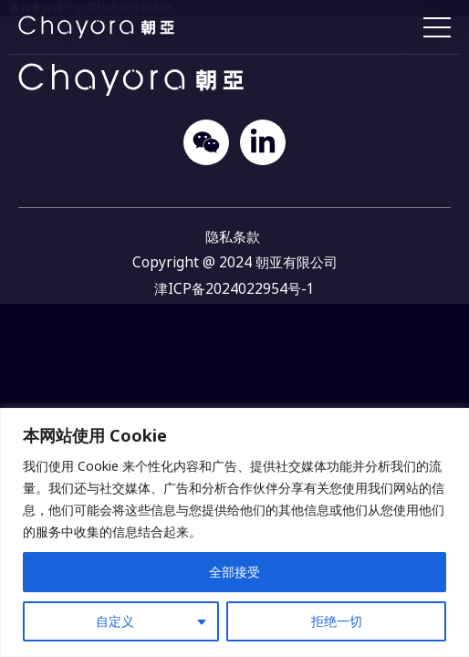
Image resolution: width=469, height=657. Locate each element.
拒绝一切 (336, 621)
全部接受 (234, 571)
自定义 (115, 621)
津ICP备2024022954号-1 (234, 288)
